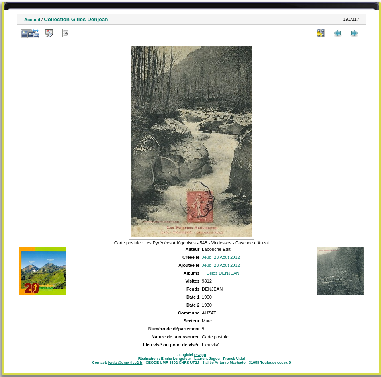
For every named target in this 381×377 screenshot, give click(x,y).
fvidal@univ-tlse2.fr (125, 363)
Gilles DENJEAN (222, 273)
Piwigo (200, 355)
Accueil (32, 19)
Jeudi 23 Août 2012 (221, 257)
